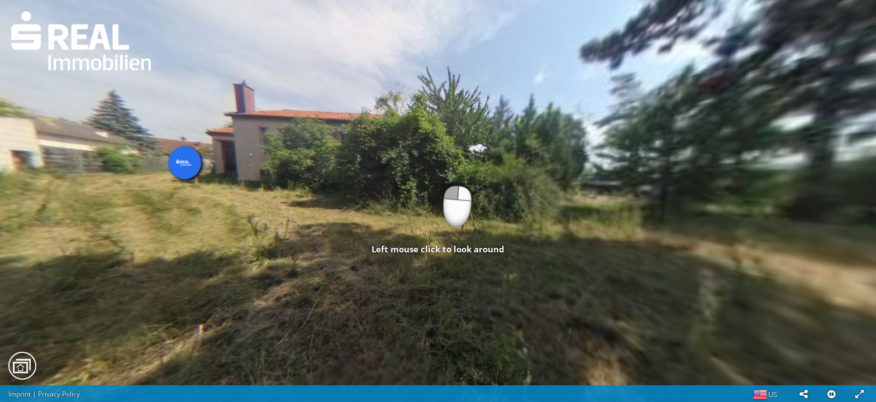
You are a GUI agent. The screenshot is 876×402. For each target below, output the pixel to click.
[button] (803, 393)
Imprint (19, 394)
